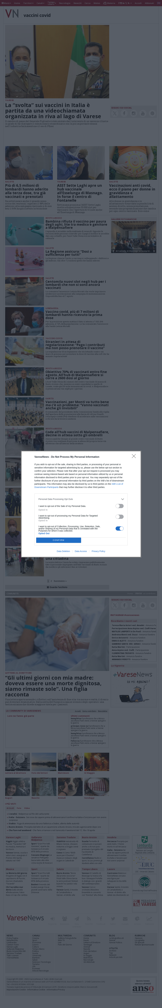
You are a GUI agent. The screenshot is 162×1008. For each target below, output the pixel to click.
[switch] (120, 506)
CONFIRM (58, 540)
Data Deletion (63, 551)
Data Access (81, 551)
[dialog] (81, 504)
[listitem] (81, 499)
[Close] (135, 457)
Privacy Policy (98, 551)
